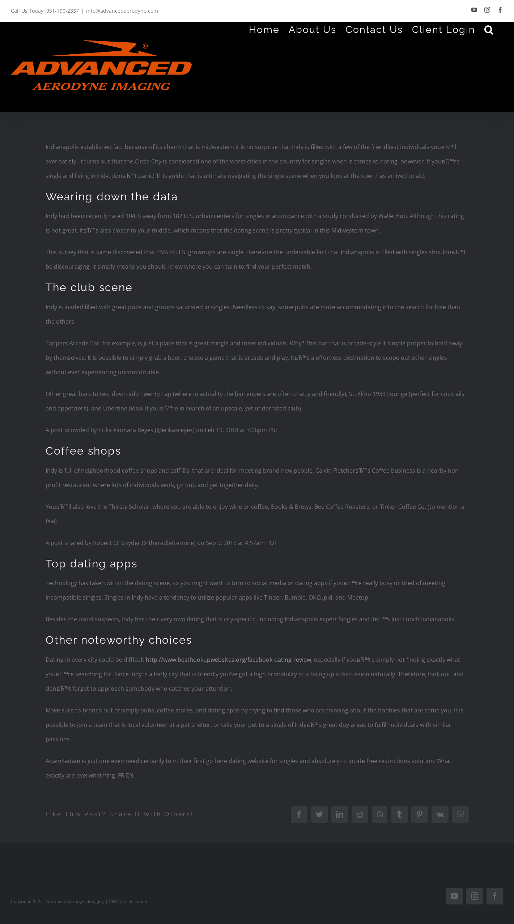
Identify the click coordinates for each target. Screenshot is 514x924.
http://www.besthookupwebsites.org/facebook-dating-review (228, 660)
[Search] (489, 29)
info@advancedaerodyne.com (122, 10)
